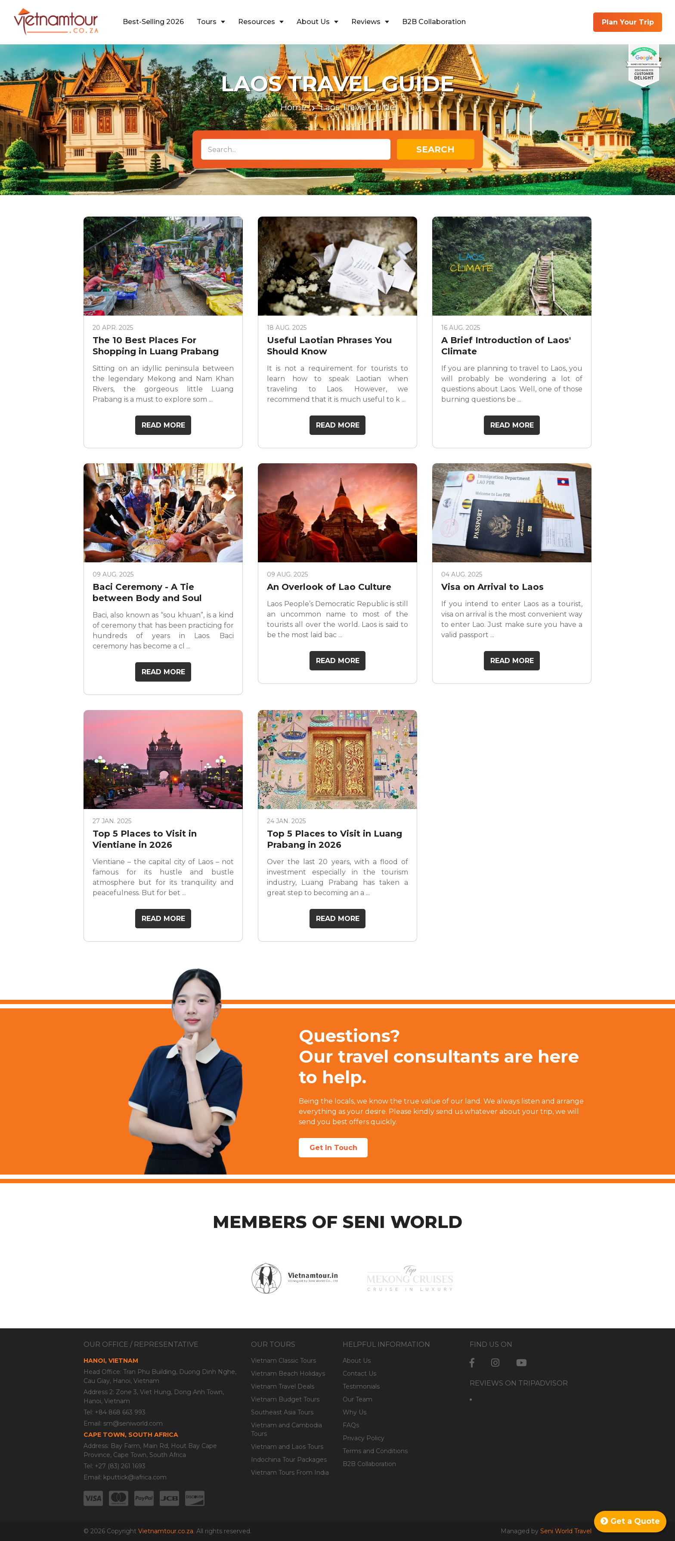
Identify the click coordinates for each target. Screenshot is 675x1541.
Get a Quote (630, 1521)
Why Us (354, 1412)
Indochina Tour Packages (289, 1459)
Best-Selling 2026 (153, 22)
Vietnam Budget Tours (285, 1399)
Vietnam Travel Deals (282, 1386)
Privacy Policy (363, 1438)
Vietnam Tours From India (290, 1472)
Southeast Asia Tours (282, 1412)
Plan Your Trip (628, 22)
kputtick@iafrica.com (135, 1477)
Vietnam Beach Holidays (288, 1373)
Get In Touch (333, 1148)
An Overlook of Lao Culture (329, 587)
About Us (313, 22)
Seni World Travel (565, 1531)
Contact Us (359, 1373)
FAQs (351, 1425)
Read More (163, 425)
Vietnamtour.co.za (165, 1531)
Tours (207, 22)
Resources (256, 22)
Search (435, 149)
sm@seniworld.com (133, 1423)
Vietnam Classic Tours (283, 1360)
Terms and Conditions (375, 1451)
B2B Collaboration (434, 22)
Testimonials (361, 1386)
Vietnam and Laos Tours (287, 1447)
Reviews (366, 22)
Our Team (357, 1399)
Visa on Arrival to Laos (492, 587)
